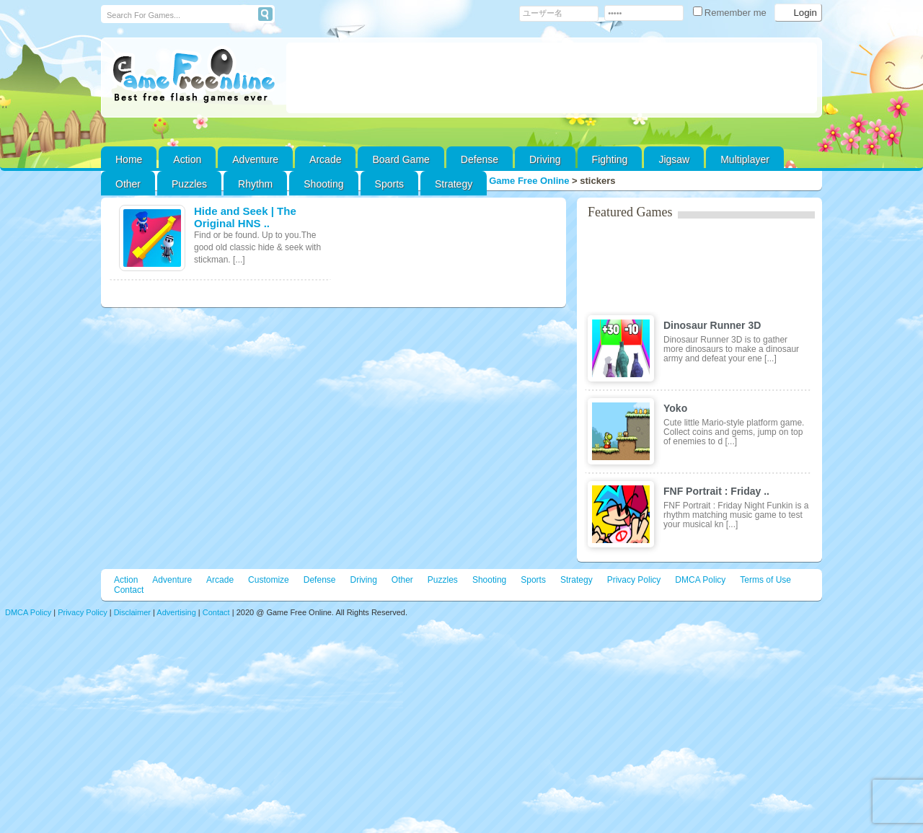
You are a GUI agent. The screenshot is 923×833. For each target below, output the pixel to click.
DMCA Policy (700, 580)
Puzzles (189, 184)
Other (402, 580)
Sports (389, 184)
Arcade (325, 159)
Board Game (400, 159)
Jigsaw (673, 159)
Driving (545, 159)
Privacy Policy (634, 580)
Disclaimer (132, 612)
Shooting (323, 184)
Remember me (731, 12)
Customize (268, 580)
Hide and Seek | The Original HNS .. (245, 217)
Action (187, 159)
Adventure (255, 159)
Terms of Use (765, 580)
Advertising (175, 612)
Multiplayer (744, 159)
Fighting (610, 159)
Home (128, 159)
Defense (479, 159)
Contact (128, 590)
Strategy (453, 184)
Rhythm (255, 184)
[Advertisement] (551, 77)
